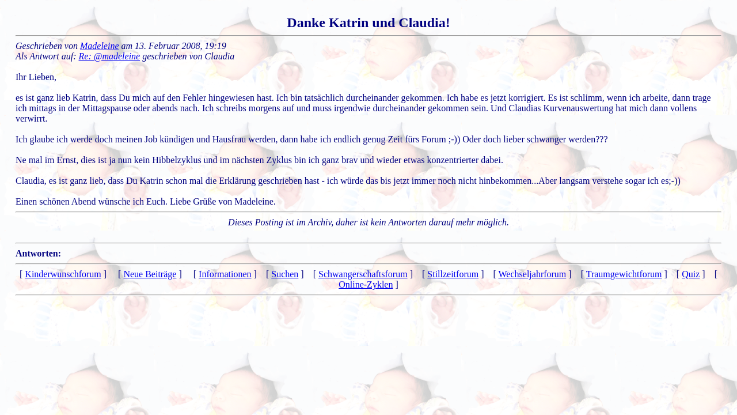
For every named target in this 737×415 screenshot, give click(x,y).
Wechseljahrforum (533, 274)
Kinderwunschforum (63, 274)
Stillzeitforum (452, 274)
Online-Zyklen (366, 284)
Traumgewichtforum (624, 274)
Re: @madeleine (109, 56)
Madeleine (99, 46)
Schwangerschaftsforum (363, 274)
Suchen (284, 274)
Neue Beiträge (149, 274)
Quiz (691, 274)
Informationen (225, 274)
